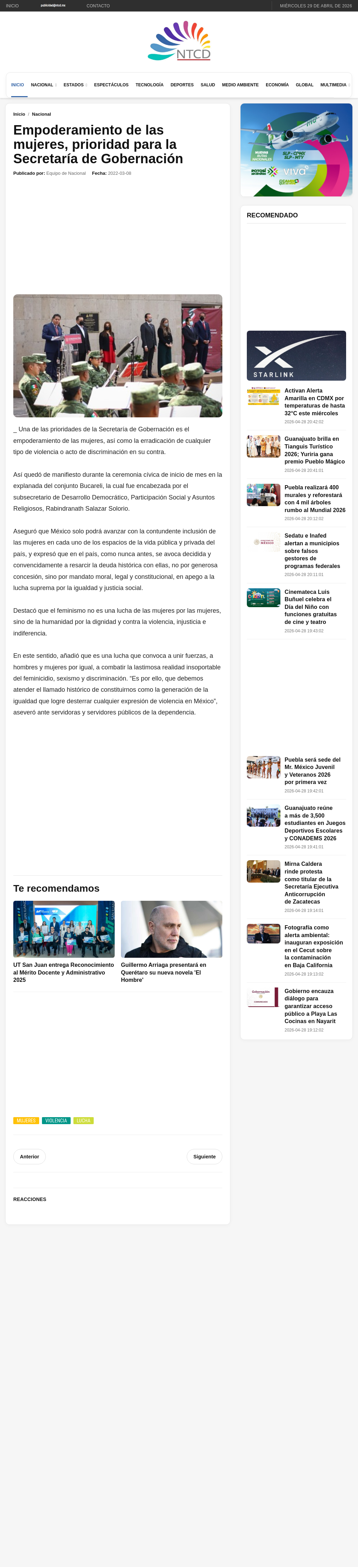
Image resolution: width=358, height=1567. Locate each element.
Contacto (98, 5)
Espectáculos (111, 84)
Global (305, 84)
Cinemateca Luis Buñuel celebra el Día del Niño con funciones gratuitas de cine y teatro (311, 607)
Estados (74, 84)
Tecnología (150, 84)
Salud (208, 84)
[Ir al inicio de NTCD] (179, 41)
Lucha (84, 1120)
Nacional (42, 84)
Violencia (56, 1120)
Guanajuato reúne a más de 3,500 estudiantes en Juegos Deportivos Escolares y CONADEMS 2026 (315, 823)
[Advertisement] (117, 236)
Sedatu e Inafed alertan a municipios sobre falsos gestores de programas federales (312, 551)
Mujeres (26, 1120)
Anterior (29, 1156)
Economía (277, 84)
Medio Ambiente (240, 84)
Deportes (182, 84)
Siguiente (205, 1156)
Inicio (12, 5)
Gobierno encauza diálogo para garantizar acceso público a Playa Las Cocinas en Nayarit (311, 1006)
